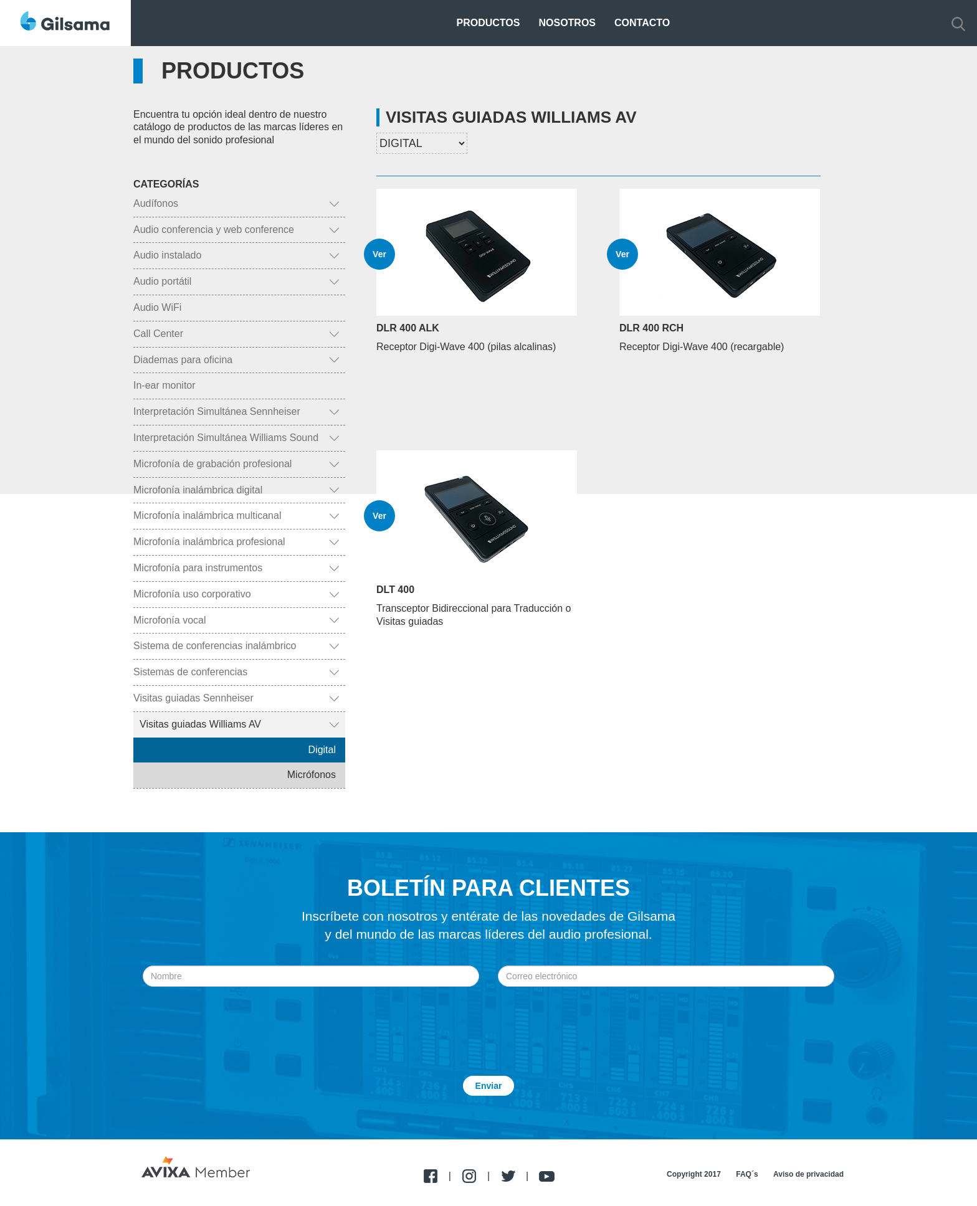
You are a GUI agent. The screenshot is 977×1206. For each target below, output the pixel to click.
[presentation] (488, 1017)
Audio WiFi (157, 307)
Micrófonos (311, 774)
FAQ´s (747, 1174)
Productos (488, 22)
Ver (379, 254)
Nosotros (567, 22)
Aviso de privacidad (808, 1174)
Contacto (642, 22)
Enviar (488, 1086)
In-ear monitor (164, 385)
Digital (322, 749)
